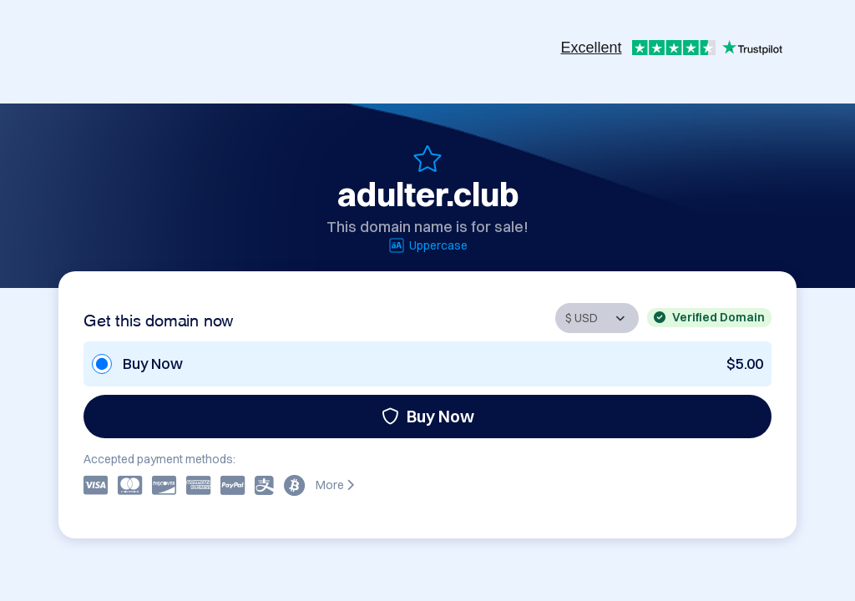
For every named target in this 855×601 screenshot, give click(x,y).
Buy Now (428, 416)
